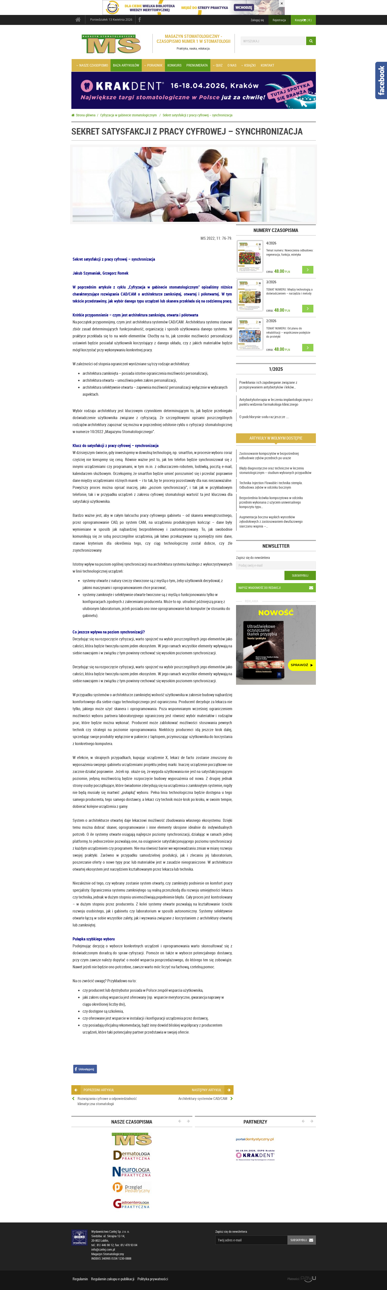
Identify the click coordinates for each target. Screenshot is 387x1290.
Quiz (218, 65)
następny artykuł (211, 1089)
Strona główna (83, 115)
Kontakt (267, 65)
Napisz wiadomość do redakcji (277, 587)
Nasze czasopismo (92, 65)
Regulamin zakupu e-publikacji (112, 1278)
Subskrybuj (300, 575)
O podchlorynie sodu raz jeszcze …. (264, 416)
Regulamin (80, 1278)
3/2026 (271, 281)
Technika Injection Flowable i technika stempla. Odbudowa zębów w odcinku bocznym (271, 485)
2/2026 (271, 320)
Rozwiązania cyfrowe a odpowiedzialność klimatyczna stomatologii (107, 1101)
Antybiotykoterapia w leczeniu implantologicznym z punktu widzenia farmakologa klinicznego (276, 402)
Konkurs (174, 65)
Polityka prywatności (152, 1278)
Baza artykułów (126, 65)
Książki (248, 65)
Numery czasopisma (276, 230)
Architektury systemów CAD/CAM (202, 1098)
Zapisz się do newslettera (253, 557)
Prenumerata (197, 65)
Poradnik (153, 65)
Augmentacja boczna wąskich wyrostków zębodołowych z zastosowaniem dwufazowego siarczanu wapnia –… (271, 521)
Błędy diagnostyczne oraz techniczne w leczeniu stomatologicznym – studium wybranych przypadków (275, 470)
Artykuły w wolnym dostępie (276, 438)
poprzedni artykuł (94, 1089)
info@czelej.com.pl (103, 1249)
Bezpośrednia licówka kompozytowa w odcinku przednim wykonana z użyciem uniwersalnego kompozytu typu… (271, 502)
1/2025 (276, 369)
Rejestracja (279, 20)
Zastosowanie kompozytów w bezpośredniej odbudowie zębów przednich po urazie (269, 455)
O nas (232, 65)
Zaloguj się (257, 20)
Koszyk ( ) (303, 20)
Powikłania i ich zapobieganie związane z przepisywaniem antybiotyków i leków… (268, 385)
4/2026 (271, 242)
